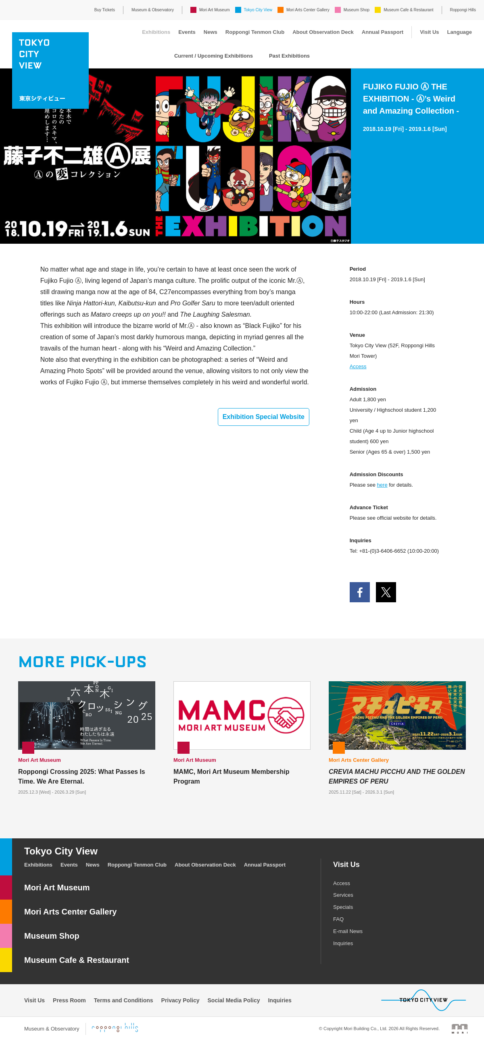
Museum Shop (356, 10)
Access (358, 366)
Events (187, 32)
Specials (343, 907)
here (382, 485)
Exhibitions (156, 32)
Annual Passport (382, 32)
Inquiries (343, 943)
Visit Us (429, 32)
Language (459, 32)
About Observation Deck (323, 32)
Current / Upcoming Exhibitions (213, 56)
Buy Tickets (104, 10)
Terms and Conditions (123, 1000)
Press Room (69, 1000)
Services (343, 895)
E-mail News (348, 931)
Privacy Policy (180, 1000)
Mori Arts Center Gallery (308, 10)
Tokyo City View (258, 10)
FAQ (338, 919)
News (210, 32)
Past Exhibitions (289, 56)
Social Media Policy (234, 1000)
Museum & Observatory (152, 10)
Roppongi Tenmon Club (254, 32)
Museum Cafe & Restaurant (408, 10)
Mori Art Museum (214, 10)
